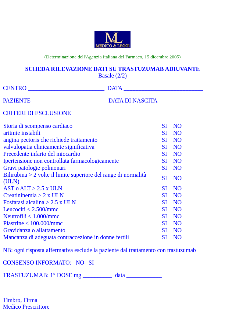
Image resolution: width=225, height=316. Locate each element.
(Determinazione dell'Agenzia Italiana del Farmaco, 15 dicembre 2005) (112, 57)
